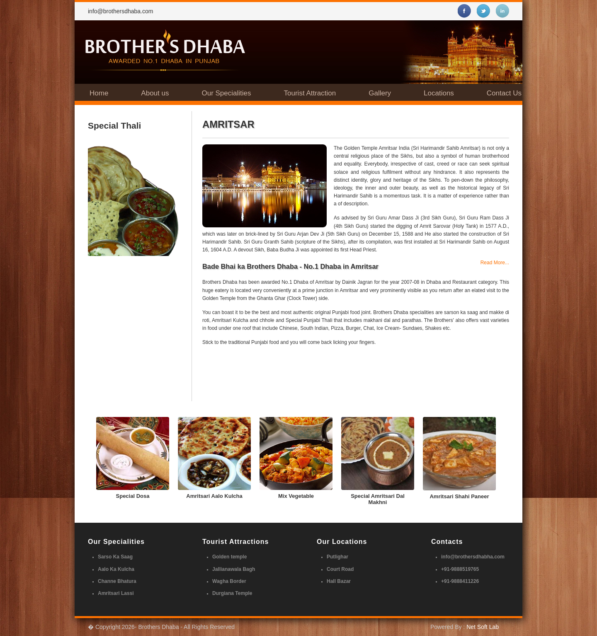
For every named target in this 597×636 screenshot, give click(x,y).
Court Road (340, 569)
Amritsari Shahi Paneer (459, 496)
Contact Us (504, 93)
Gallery (380, 93)
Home (99, 93)
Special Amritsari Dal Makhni (378, 499)
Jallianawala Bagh (233, 569)
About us (155, 93)
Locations (439, 93)
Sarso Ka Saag (115, 557)
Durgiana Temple (232, 593)
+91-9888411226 (460, 581)
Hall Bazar (339, 581)
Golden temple (229, 557)
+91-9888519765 (460, 569)
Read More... (495, 263)
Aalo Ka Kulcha (116, 569)
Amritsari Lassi (116, 593)
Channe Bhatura (117, 581)
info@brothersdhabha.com (473, 557)
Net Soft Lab (482, 627)
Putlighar (337, 557)
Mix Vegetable (296, 496)
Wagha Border (229, 581)
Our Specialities (226, 93)
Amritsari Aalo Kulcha (214, 496)
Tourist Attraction (310, 93)
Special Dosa (133, 496)
